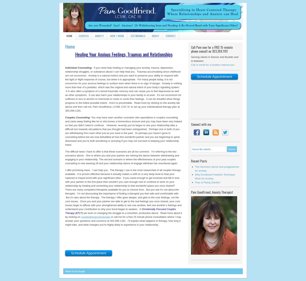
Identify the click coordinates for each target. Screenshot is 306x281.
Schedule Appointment (88, 253)
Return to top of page (75, 271)
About (155, 36)
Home (69, 36)
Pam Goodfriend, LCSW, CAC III (153, 17)
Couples (84, 36)
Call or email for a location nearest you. (213, 64)
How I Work (117, 36)
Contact (171, 36)
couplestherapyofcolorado (95, 216)
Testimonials (137, 36)
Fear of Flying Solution (207, 182)
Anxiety (99, 36)
